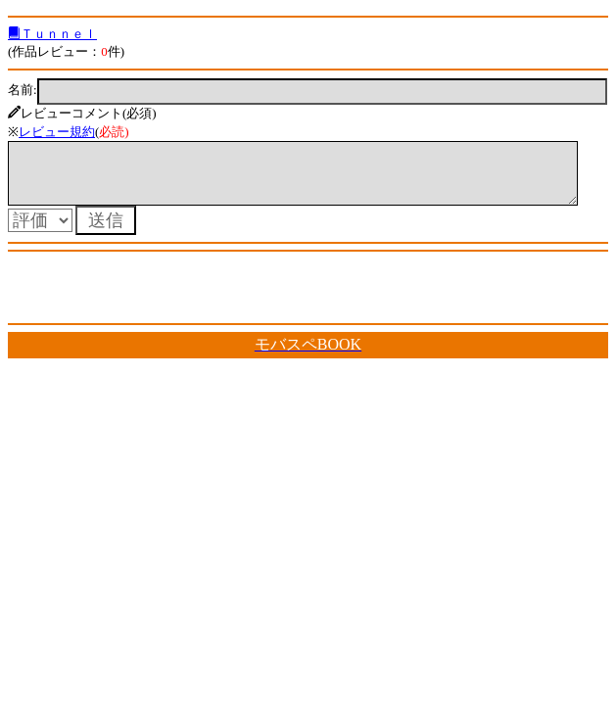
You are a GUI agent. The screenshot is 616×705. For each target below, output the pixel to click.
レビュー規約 (57, 131)
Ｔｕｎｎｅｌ (52, 33)
